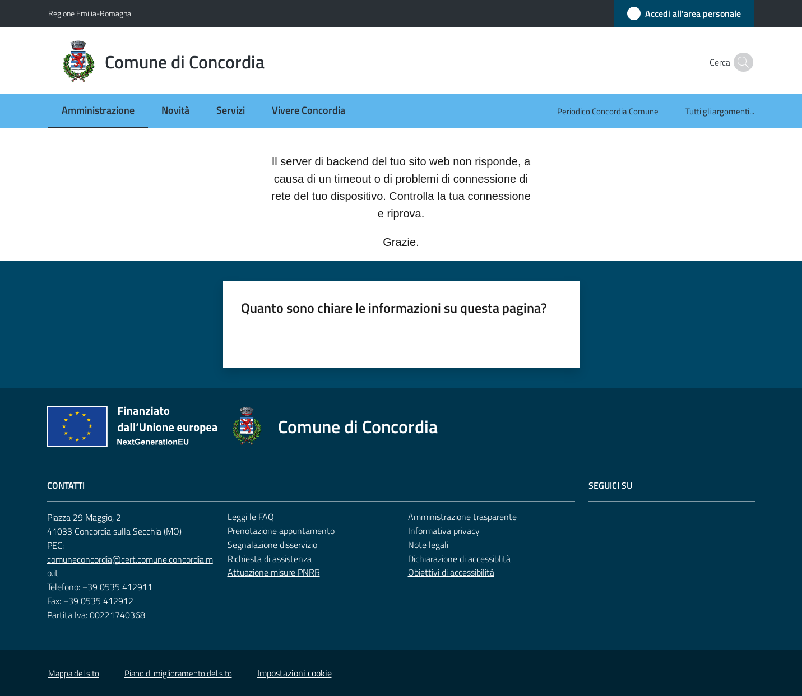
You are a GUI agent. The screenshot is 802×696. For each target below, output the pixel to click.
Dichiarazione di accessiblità (459, 558)
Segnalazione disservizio (272, 544)
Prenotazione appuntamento (281, 530)
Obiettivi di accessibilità (451, 572)
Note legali (428, 544)
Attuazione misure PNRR (274, 572)
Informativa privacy (444, 530)
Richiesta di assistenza (270, 558)
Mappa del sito (73, 673)
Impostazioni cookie (294, 673)
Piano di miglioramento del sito (178, 673)
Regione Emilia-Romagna (89, 13)
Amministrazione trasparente (462, 516)
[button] (740, 62)
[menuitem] (98, 111)
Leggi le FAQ (251, 516)
